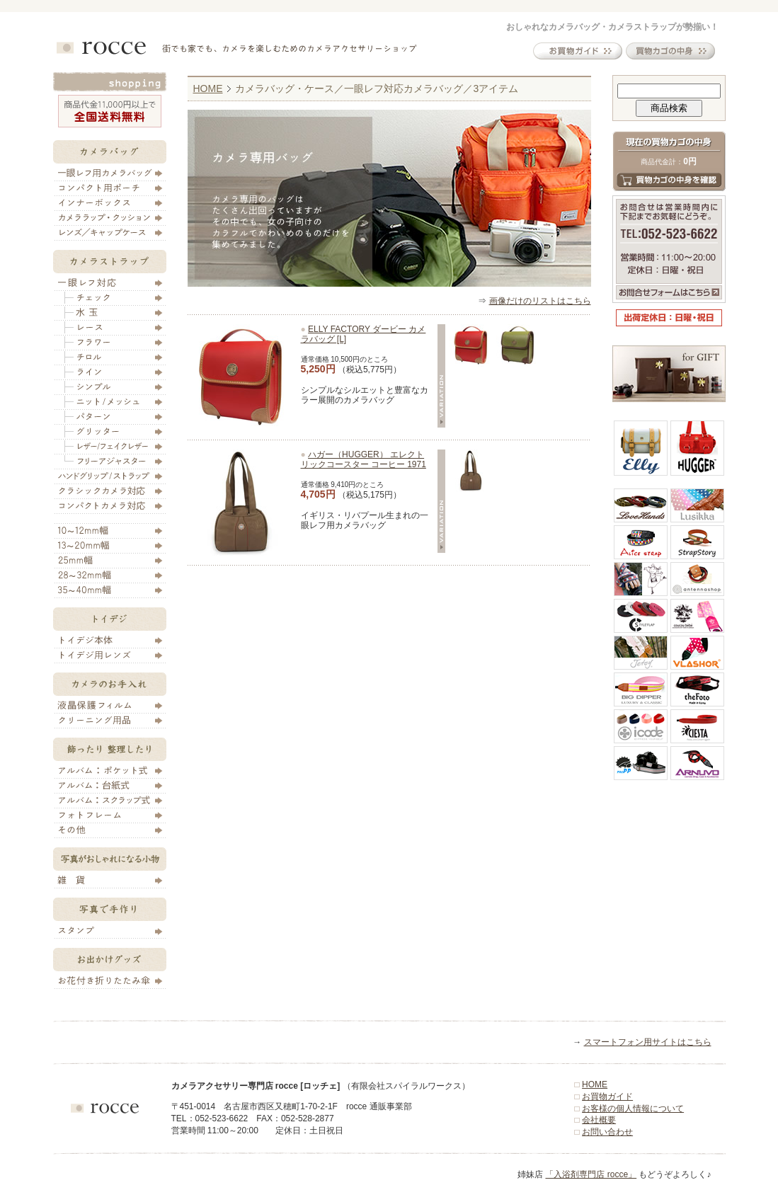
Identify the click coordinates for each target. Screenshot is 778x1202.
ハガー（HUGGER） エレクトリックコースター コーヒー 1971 (363, 459)
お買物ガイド (607, 1096)
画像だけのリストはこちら (540, 301)
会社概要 (599, 1120)
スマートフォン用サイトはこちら (647, 1042)
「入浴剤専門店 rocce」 (590, 1174)
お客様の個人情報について (633, 1109)
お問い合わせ (607, 1132)
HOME (208, 88)
